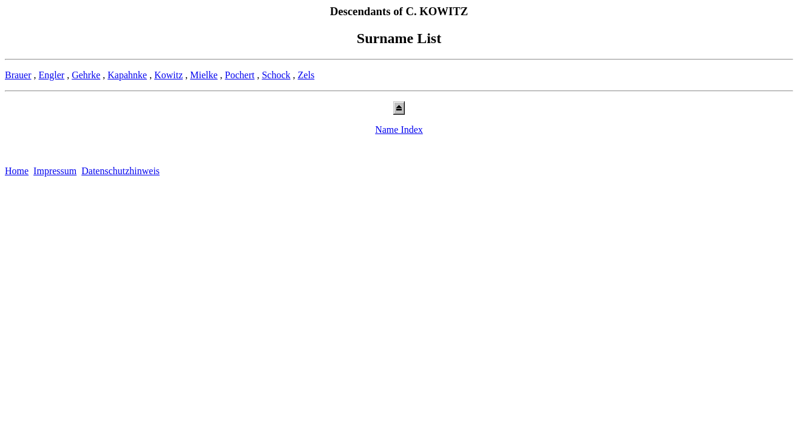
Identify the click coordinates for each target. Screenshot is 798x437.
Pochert (240, 75)
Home (17, 171)
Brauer (18, 75)
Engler (52, 75)
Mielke (203, 75)
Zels (306, 75)
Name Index (399, 129)
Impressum (54, 171)
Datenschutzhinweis (120, 171)
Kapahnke (127, 75)
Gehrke (86, 75)
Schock (276, 75)
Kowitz (168, 75)
